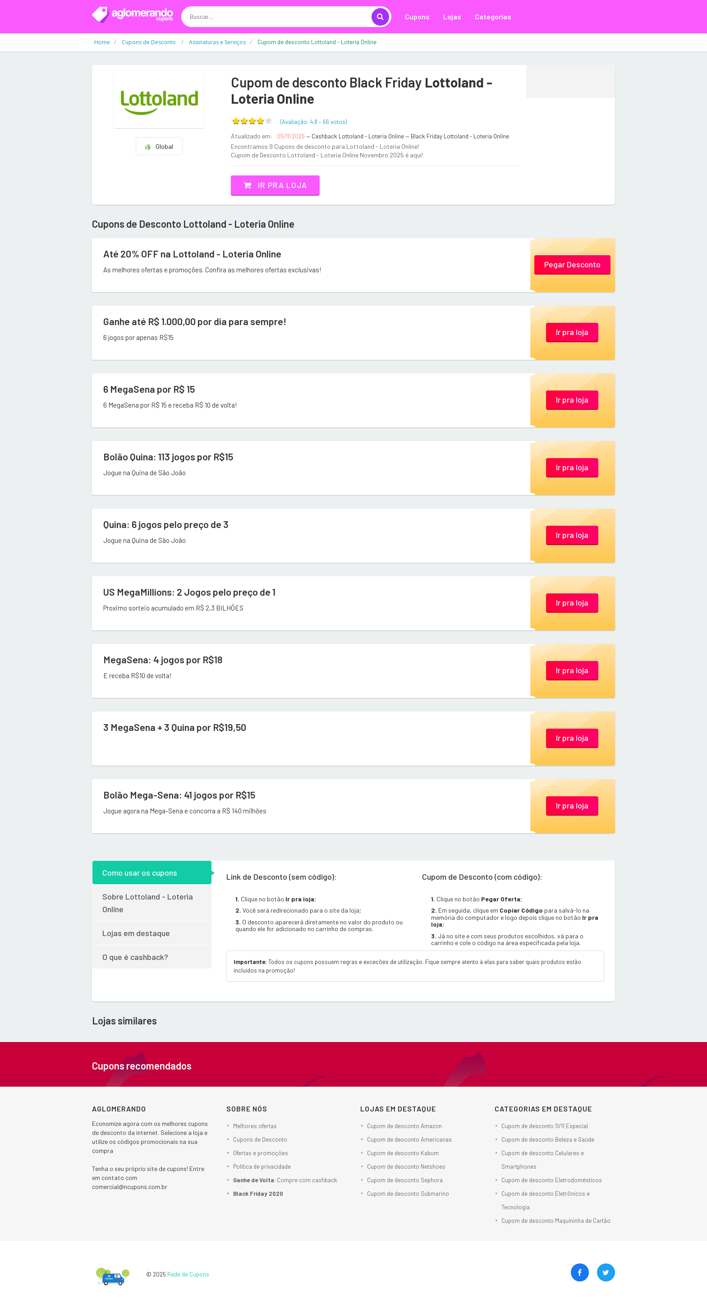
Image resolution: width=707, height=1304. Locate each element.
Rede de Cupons (188, 1274)
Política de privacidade (262, 1166)
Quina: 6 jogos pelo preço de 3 (166, 524)
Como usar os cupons (139, 872)
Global (158, 146)
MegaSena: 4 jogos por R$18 (163, 659)
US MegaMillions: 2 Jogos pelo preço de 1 (189, 591)
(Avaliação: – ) (313, 121)
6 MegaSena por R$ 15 (149, 389)
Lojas (452, 16)
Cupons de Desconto (260, 1139)
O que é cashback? (135, 956)
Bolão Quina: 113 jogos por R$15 (168, 456)
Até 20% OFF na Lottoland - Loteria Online (194, 253)
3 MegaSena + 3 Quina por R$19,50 (175, 727)
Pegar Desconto (572, 264)
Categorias (493, 16)
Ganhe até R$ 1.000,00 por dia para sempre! (195, 321)
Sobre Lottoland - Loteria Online (147, 902)
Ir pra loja (276, 185)
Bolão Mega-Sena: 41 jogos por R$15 (179, 794)
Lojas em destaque (136, 932)
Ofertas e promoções (260, 1153)
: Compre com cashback (285, 1180)
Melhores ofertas (255, 1126)
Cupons (417, 16)
